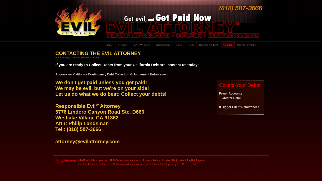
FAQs (190, 44)
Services (122, 44)
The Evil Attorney (87, 164)
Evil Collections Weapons (125, 160)
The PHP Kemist (186, 164)
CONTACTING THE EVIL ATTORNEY (98, 53)
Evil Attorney (62, 57)
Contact (227, 44)
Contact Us (168, 160)
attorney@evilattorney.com (87, 141)
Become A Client (208, 44)
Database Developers (161, 164)
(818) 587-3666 (84, 129)
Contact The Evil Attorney (85, 57)
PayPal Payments (246, 44)
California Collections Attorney (130, 164)
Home (109, 44)
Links (179, 44)
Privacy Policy (151, 160)
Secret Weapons (141, 44)
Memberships (163, 44)
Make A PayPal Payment (191, 160)
